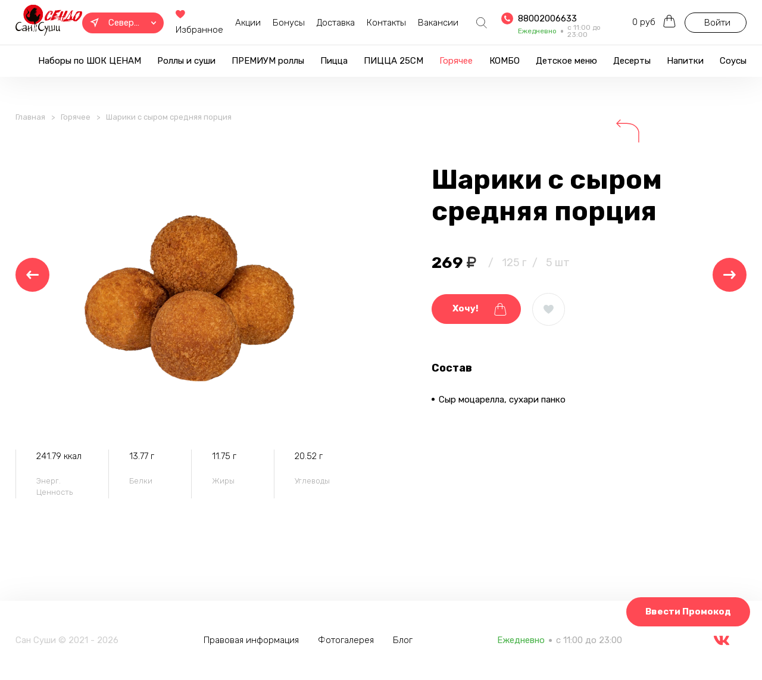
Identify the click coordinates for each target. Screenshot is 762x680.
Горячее (456, 60)
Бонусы (289, 22)
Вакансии (438, 22)
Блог (403, 640)
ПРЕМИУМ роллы (268, 60)
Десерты (632, 60)
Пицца (334, 60)
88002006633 (547, 18)
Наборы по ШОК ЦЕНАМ (89, 60)
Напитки (685, 60)
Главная (30, 117)
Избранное (199, 23)
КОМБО (504, 60)
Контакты (386, 22)
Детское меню (566, 60)
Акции (248, 22)
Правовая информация (251, 640)
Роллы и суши (186, 60)
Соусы (733, 60)
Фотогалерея (346, 640)
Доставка (336, 22)
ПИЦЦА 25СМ (393, 60)
